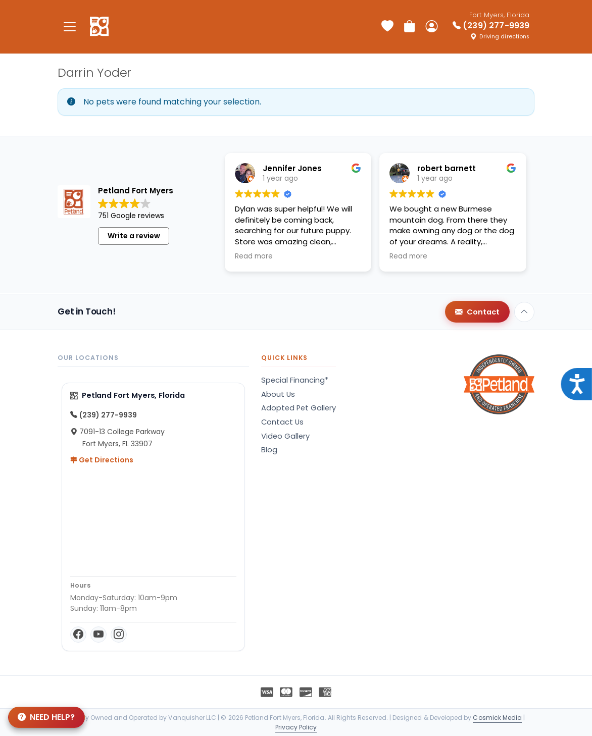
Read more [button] (254, 256)
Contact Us (282, 422)
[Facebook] (78, 634)
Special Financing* (294, 380)
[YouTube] (98, 634)
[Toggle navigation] (70, 26)
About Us (278, 394)
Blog (269, 450)
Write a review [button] (134, 236)
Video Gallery (285, 436)
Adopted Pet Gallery (298, 408)
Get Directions (101, 460)
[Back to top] (524, 312)
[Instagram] (119, 634)
